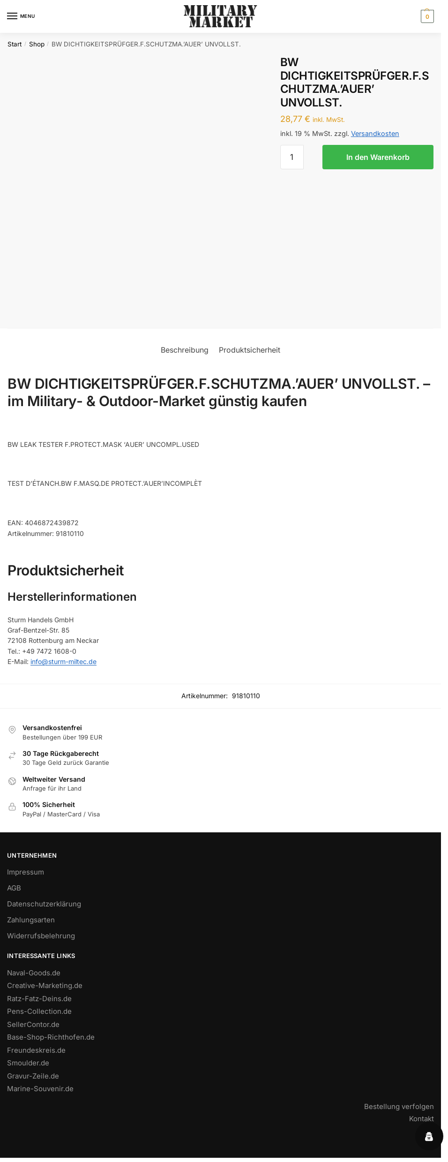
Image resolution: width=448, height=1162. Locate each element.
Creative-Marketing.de (44, 985)
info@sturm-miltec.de (63, 661)
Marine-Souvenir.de (40, 1088)
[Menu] (21, 16)
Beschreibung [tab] (185, 350)
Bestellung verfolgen (399, 1106)
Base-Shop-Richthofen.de (51, 1037)
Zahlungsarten (31, 919)
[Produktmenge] (292, 157)
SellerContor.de (33, 1024)
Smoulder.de (28, 1062)
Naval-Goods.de (33, 972)
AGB (14, 887)
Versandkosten (375, 133)
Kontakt (421, 1118)
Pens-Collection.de (39, 1011)
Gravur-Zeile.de (33, 1075)
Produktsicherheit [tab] (249, 350)
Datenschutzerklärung (44, 903)
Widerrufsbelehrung (41, 935)
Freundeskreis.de (36, 1050)
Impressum (25, 872)
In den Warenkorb (378, 157)
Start (14, 44)
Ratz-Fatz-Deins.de (39, 998)
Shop (37, 44)
